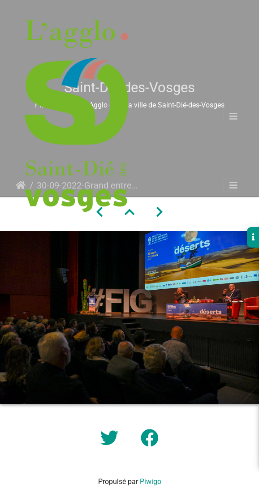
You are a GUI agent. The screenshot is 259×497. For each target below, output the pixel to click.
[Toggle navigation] (233, 116)
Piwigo (150, 481)
